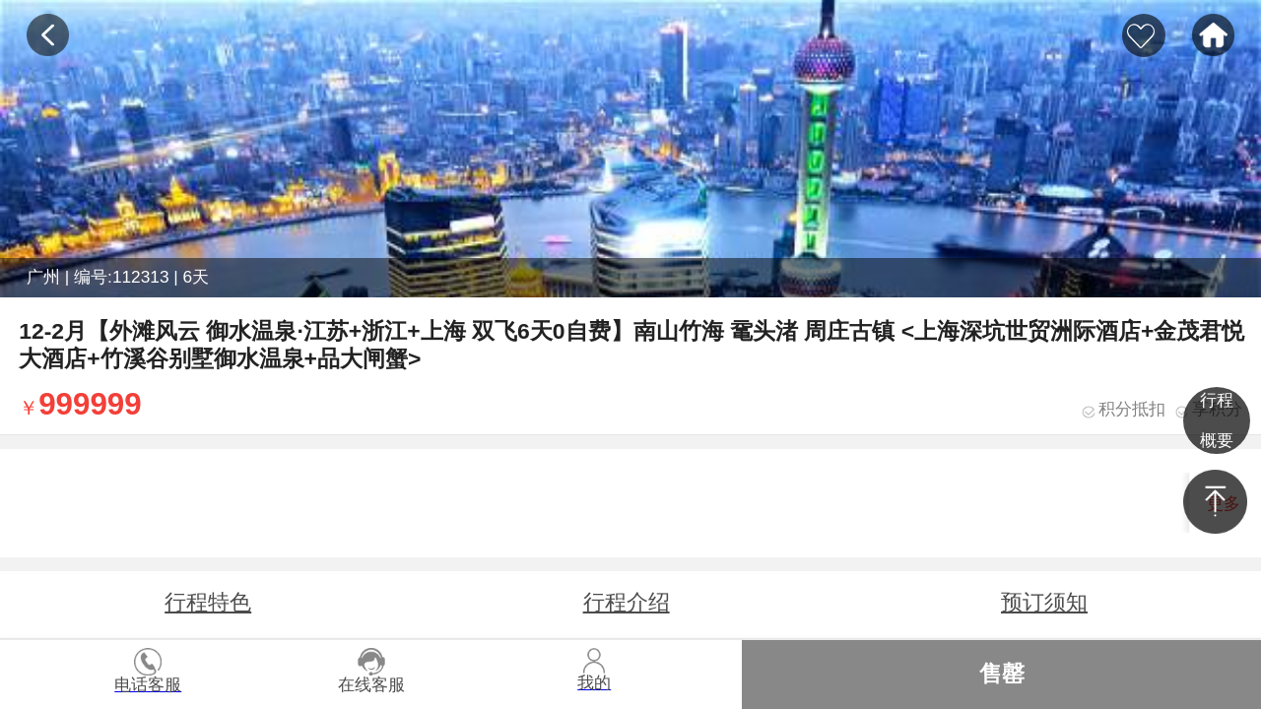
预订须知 (1044, 602)
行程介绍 (626, 602)
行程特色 (208, 602)
